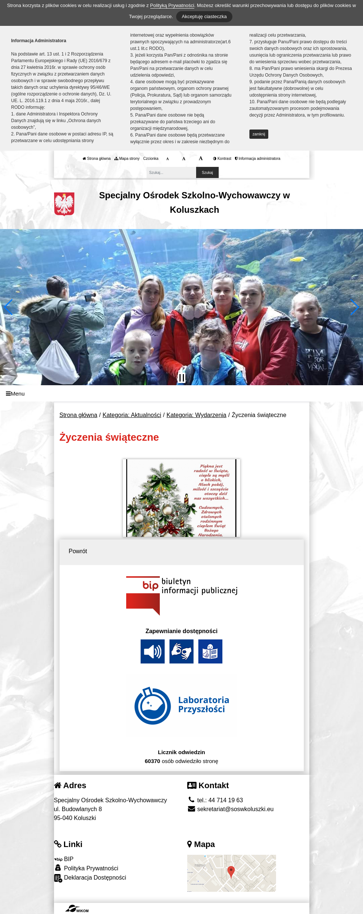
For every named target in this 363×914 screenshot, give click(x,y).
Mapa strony (127, 159)
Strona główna (97, 159)
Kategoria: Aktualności (131, 415)
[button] (9, 307)
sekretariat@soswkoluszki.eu (230, 809)
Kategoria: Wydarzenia (196, 415)
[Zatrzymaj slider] (181, 378)
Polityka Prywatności (86, 867)
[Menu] (181, 393)
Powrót (78, 551)
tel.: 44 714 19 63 (215, 800)
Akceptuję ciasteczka (204, 16)
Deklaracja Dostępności (90, 878)
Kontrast (222, 159)
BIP (64, 859)
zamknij (259, 134)
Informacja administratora (257, 159)
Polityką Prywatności (172, 5)
